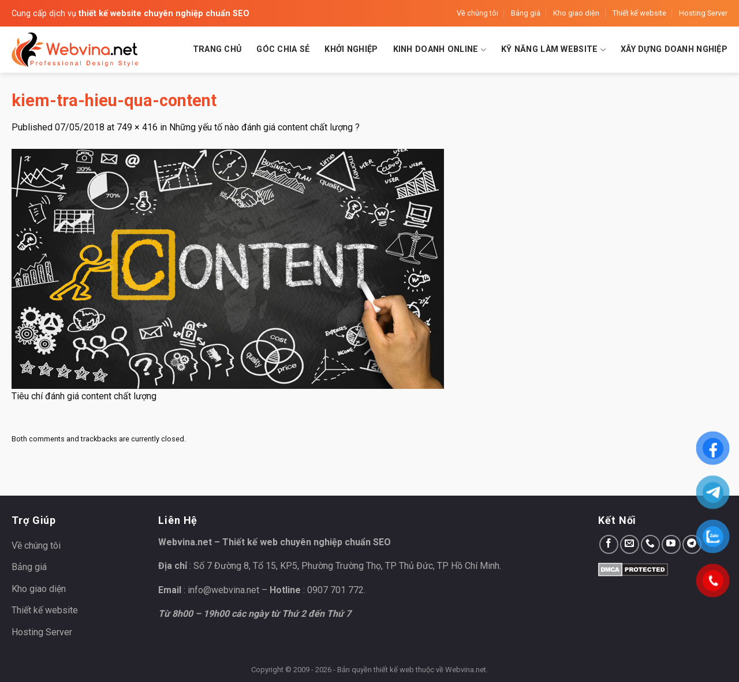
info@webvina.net (223, 589)
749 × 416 (137, 127)
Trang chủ (217, 49)
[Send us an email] (629, 544)
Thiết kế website (639, 13)
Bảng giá (525, 13)
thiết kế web (394, 669)
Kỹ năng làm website (553, 49)
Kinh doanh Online (439, 49)
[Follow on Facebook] (608, 544)
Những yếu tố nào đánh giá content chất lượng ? (264, 127)
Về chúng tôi (477, 13)
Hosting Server (703, 13)
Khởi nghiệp (351, 49)
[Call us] (650, 544)
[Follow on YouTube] (671, 544)
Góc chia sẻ (282, 49)
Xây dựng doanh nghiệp (674, 49)
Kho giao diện (576, 13)
